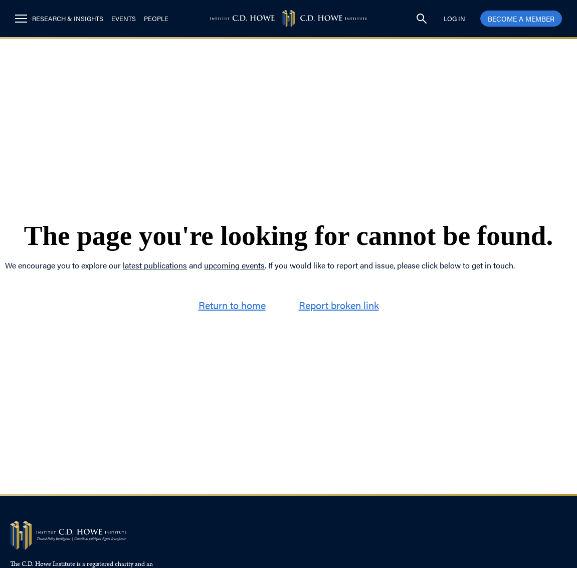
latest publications (155, 265)
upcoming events (234, 265)
